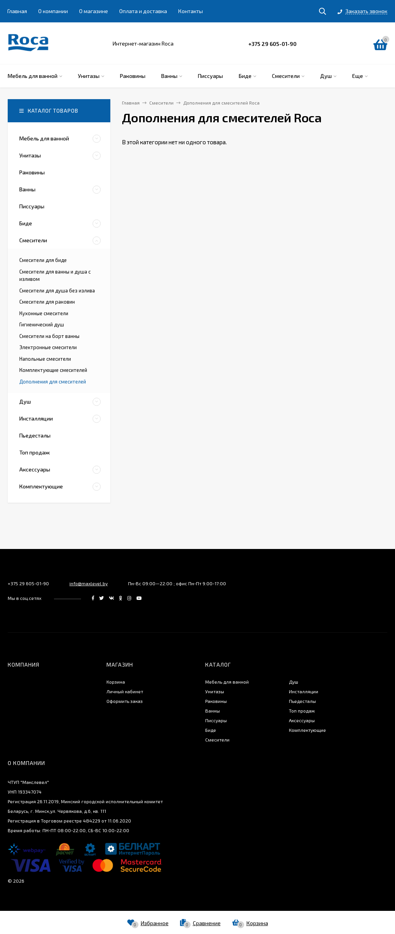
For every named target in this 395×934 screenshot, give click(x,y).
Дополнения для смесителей (52, 381)
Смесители (217, 739)
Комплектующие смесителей (53, 370)
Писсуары (216, 720)
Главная (17, 11)
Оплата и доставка (143, 11)
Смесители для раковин (47, 302)
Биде (210, 730)
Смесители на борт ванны (49, 336)
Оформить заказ (124, 701)
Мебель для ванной (227, 681)
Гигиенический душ (41, 324)
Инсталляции (303, 691)
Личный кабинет (124, 691)
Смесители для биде (43, 260)
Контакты (190, 11)
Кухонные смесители (43, 313)
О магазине (93, 11)
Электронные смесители (48, 347)
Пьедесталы (302, 701)
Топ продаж (302, 710)
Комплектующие (307, 730)
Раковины (216, 701)
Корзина (115, 681)
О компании (53, 11)
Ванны (212, 710)
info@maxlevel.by (88, 583)
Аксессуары (302, 720)
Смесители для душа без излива (57, 290)
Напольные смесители (45, 359)
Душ (293, 681)
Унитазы (214, 691)
